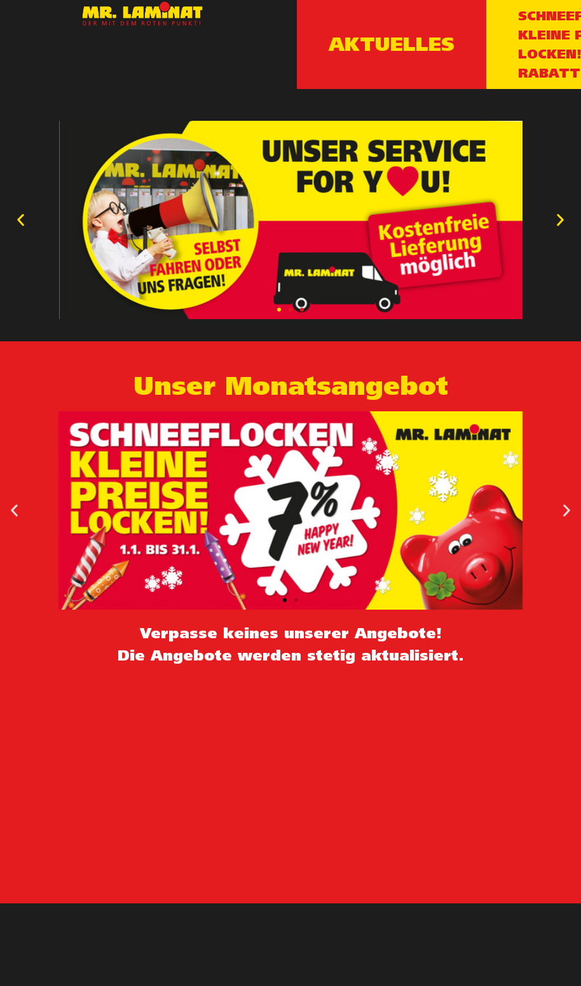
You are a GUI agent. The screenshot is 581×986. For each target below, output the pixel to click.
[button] (279, 310)
